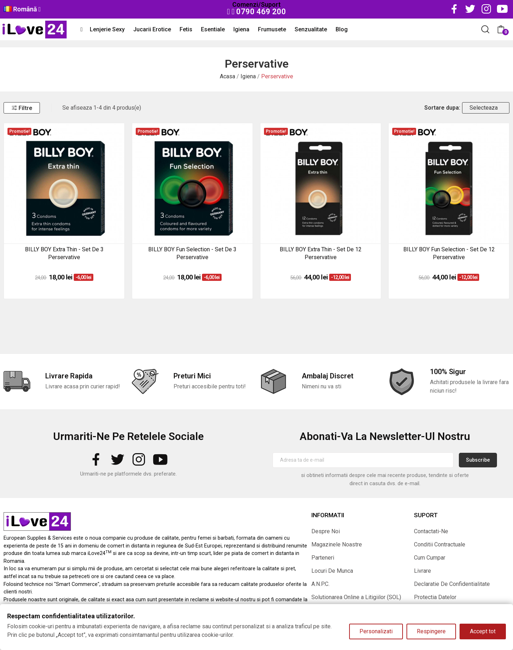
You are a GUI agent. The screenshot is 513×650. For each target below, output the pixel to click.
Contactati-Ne (431, 531)
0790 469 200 (256, 11)
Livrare (422, 570)
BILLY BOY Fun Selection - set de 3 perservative (192, 253)
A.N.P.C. (320, 584)
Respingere (431, 631)
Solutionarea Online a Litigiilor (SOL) (356, 597)
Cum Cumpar (429, 557)
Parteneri (322, 557)
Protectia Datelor (435, 597)
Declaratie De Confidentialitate (452, 584)
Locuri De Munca (332, 570)
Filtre (21, 108)
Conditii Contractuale (439, 544)
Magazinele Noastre (336, 544)
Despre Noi (325, 531)
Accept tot (483, 631)
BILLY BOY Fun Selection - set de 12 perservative (449, 253)
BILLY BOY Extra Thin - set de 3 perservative (64, 253)
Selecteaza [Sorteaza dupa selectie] (484, 107)
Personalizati (376, 631)
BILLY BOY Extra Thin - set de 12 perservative (321, 253)
